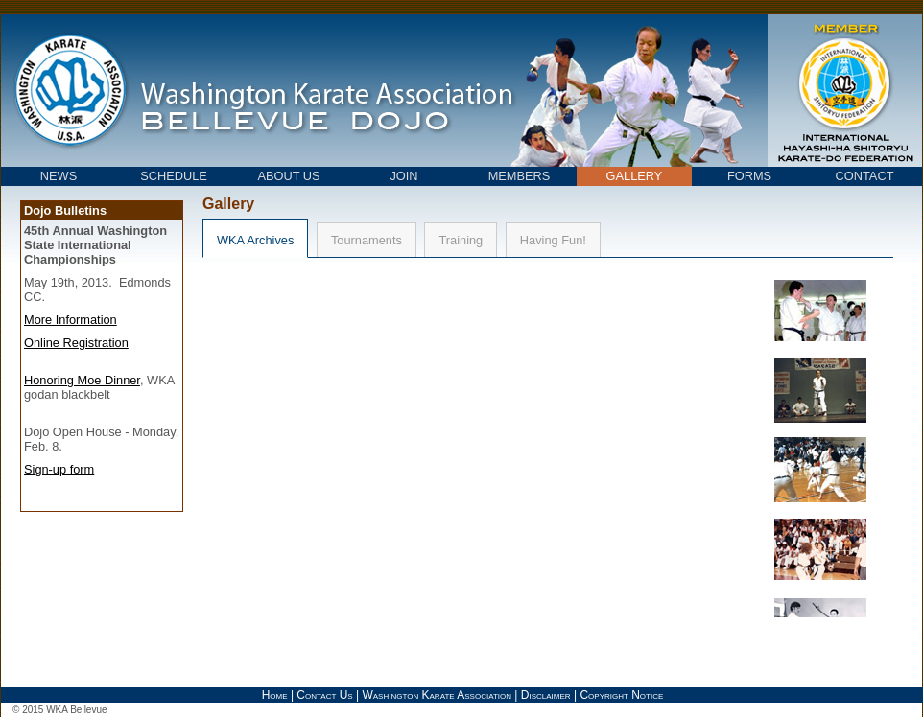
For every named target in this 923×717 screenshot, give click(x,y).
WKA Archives (255, 240)
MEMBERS (519, 176)
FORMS (749, 176)
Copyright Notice (621, 695)
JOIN (403, 176)
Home (275, 695)
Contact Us (324, 695)
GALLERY (634, 176)
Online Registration (76, 342)
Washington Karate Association (436, 695)
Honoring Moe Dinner (82, 380)
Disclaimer (546, 695)
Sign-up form (59, 469)
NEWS (58, 176)
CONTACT (865, 176)
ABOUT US (288, 176)
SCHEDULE (173, 176)
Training (460, 240)
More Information (70, 319)
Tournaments (366, 240)
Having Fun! (553, 240)
